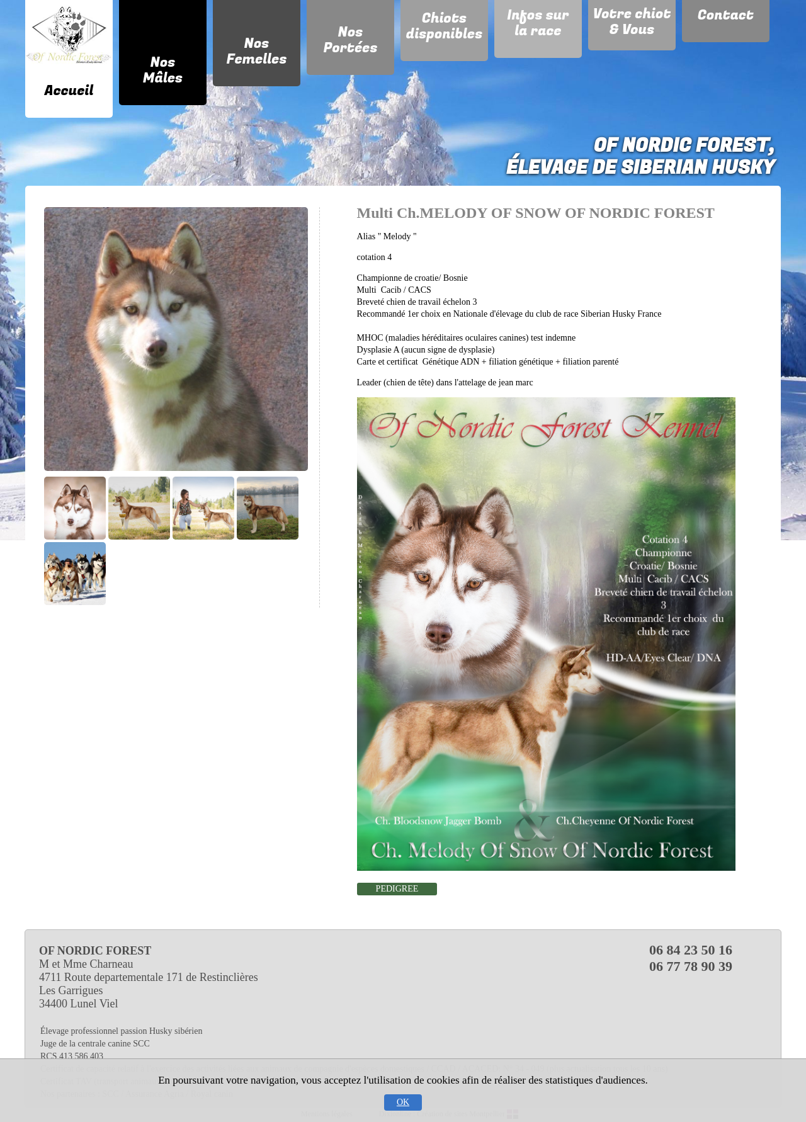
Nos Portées (350, 40)
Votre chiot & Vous (632, 22)
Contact (726, 15)
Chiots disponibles (444, 26)
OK (403, 1102)
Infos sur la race (538, 23)
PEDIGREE (397, 888)
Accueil (69, 91)
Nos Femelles (256, 51)
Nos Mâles (163, 70)
